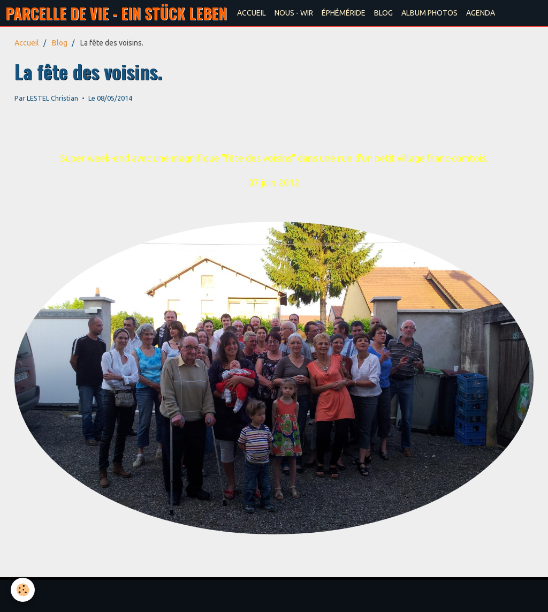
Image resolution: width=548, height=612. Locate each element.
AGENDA (480, 13)
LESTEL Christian (52, 98)
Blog (59, 43)
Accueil (26, 43)
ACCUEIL (251, 13)
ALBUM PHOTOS (429, 13)
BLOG (383, 13)
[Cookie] (23, 590)
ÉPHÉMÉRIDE (344, 13)
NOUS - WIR (294, 13)
